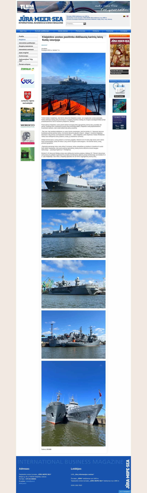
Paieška (84, 23)
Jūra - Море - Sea (41, 20)
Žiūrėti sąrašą (119, 96)
